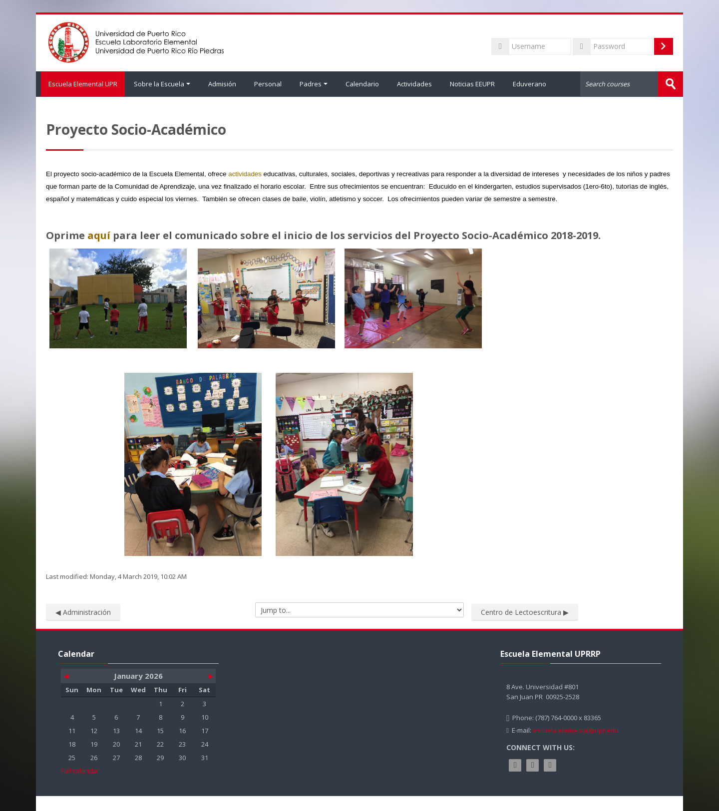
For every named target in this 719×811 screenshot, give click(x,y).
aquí (98, 235)
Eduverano (529, 83)
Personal (268, 83)
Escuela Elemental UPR (80, 83)
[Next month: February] (204, 675)
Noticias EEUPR (472, 83)
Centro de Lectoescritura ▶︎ (525, 611)
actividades (245, 173)
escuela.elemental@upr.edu (576, 729)
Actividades (414, 83)
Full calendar (80, 770)
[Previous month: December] (72, 675)
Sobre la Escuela (162, 83)
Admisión (222, 83)
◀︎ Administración (83, 611)
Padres (314, 83)
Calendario (362, 83)
